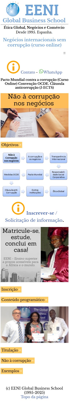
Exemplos (10, 371)
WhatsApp (50, 72)
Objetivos (10, 145)
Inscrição (9, 289)
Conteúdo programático (22, 300)
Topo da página (34, 397)
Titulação (9, 350)
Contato (28, 72)
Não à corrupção (16, 360)
